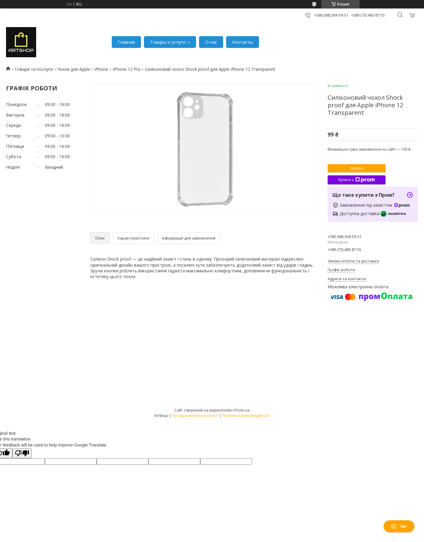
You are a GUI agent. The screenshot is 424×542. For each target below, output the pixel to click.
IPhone (101, 69)
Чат (399, 526)
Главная (126, 42)
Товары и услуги (168, 42)
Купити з (356, 180)
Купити (356, 168)
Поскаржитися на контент (195, 415)
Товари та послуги (33, 69)
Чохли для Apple (73, 69)
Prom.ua (242, 410)
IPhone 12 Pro (127, 69)
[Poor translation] (22, 453)
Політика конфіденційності (246, 415)
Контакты (242, 42)
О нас (211, 42)
